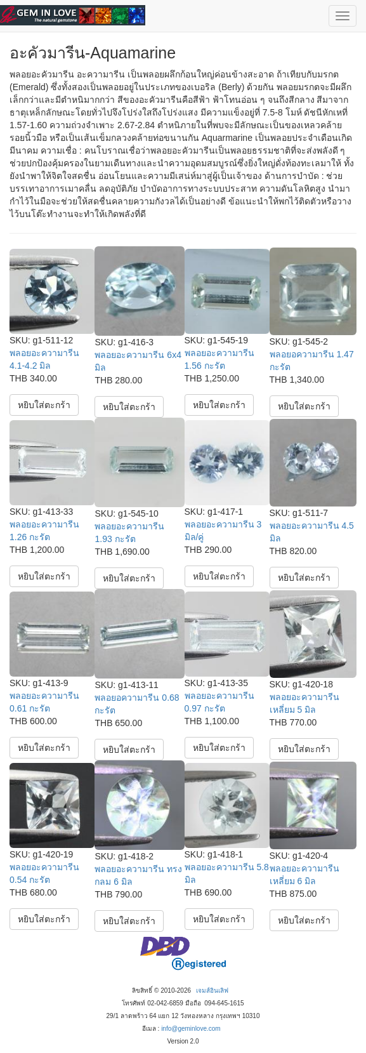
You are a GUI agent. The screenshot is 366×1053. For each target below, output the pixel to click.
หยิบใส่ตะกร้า (44, 405)
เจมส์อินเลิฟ (212, 990)
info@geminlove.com (191, 1028)
